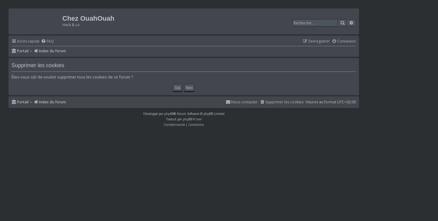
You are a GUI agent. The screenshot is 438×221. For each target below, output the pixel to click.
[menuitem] (47, 41)
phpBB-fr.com (192, 119)
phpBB (169, 114)
